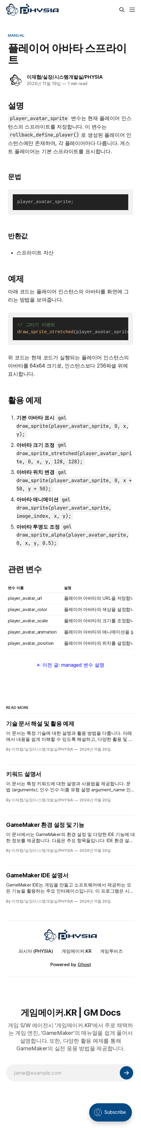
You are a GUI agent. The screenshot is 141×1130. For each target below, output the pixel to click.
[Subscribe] (126, 1073)
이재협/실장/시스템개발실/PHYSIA (65, 77)
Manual (16, 35)
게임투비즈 (111, 951)
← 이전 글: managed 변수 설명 (70, 665)
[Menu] (132, 10)
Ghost (84, 964)
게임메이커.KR (77, 951)
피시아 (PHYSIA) (35, 951)
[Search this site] (122, 10)
